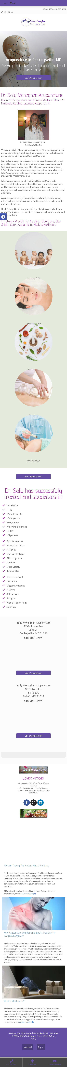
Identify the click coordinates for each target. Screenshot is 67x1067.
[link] (3, 216)
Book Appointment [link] (33, 78)
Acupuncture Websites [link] (19, 1033)
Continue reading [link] (28, 894)
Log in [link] (40, 1047)
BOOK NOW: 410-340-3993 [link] (54, 9)
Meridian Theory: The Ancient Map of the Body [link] (26, 865)
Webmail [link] (28, 1047)
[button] (2, 760)
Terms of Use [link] (42, 1036)
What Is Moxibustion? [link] (14, 1001)
